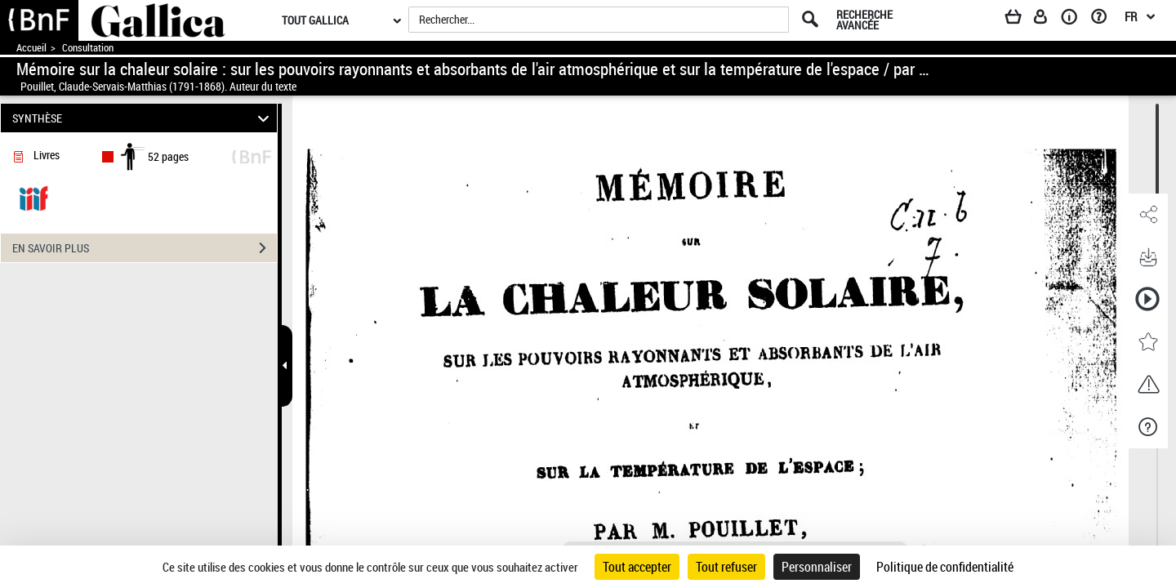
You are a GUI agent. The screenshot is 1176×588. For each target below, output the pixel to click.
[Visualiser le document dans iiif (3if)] (33, 197)
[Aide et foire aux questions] (1104, 19)
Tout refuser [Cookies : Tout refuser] (726, 567)
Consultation (88, 48)
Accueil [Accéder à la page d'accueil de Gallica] (31, 48)
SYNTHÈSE (143, 118)
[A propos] (1074, 19)
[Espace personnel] (1048, 19)
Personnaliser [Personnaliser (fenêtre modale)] (817, 567)
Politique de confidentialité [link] (944, 567)
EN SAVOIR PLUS (144, 248)
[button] (1147, 215)
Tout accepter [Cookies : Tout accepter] (637, 567)
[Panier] (1021, 19)
